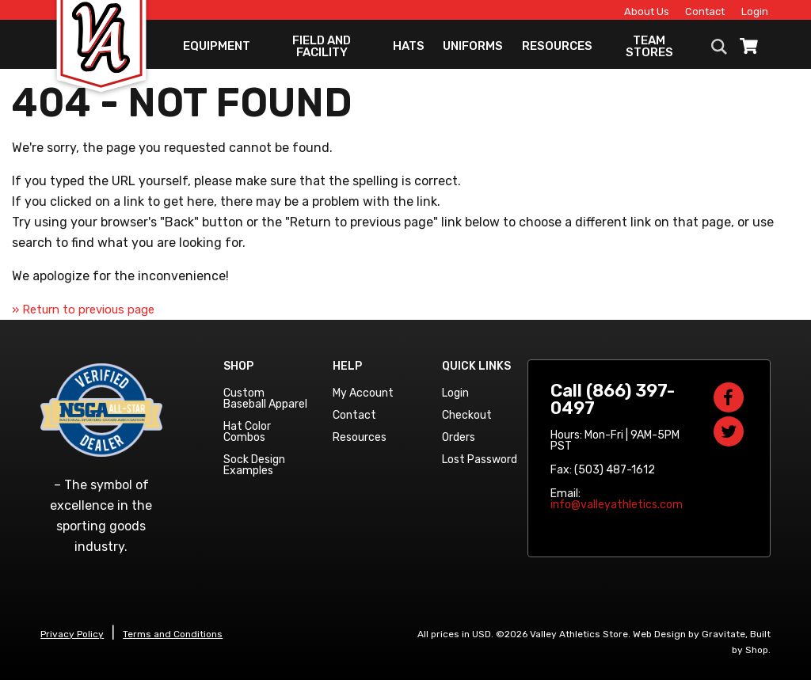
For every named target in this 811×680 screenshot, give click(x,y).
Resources (557, 51)
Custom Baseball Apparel (265, 398)
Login (745, 13)
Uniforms (473, 51)
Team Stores (649, 52)
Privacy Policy (72, 634)
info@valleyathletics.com (616, 504)
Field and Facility (321, 52)
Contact (695, 13)
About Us (637, 13)
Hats (409, 51)
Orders (458, 437)
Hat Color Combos (247, 432)
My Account (363, 393)
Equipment (216, 51)
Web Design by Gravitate (689, 634)
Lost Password (479, 459)
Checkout (467, 415)
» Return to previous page (83, 309)
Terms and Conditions (173, 634)
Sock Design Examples (254, 465)
